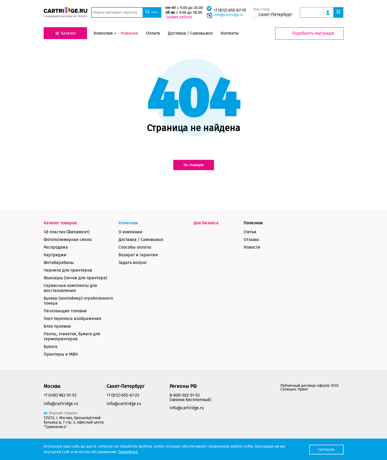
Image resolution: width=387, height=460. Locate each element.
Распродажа (56, 247)
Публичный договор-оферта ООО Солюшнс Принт (309, 387)
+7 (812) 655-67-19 (228, 10)
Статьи (250, 231)
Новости (252, 247)
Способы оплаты (135, 247)
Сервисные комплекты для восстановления (70, 288)
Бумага (50, 346)
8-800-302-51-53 (185, 395)
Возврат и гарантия (138, 254)
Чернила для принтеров (68, 270)
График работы (178, 17)
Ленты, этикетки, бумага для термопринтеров (72, 336)
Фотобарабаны (59, 262)
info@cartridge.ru (227, 15)
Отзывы (251, 239)
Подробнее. (128, 452)
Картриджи (55, 254)
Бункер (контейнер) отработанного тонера (78, 301)
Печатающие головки (65, 310)
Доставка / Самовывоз (141, 239)
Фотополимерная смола (68, 239)
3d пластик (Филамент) (66, 231)
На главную (194, 165)
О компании (130, 231)
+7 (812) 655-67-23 (123, 395)
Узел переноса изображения (72, 318)
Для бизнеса (206, 222)
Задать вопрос (133, 262)
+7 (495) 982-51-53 (60, 395)
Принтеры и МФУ (61, 354)
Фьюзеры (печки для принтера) (75, 277)
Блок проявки (57, 326)
